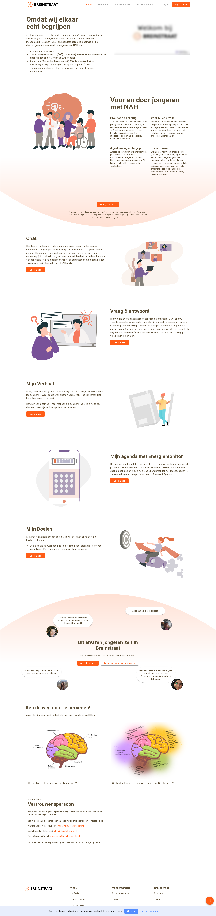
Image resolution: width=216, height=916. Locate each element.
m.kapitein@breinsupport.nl (71, 826)
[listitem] (87, 893)
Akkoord (131, 911)
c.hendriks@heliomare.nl (65, 831)
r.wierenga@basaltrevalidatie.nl (65, 836)
